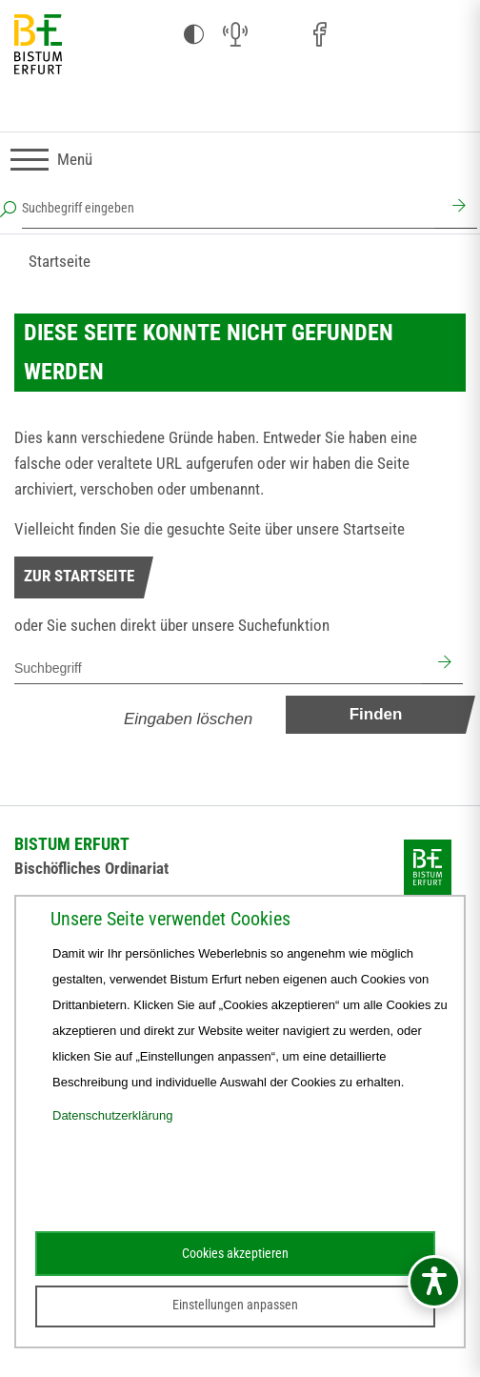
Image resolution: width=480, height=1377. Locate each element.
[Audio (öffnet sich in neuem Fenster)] (235, 35)
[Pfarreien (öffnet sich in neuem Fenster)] (361, 32)
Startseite (59, 261)
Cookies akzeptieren (235, 1253)
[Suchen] (456, 208)
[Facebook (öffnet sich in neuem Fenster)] (319, 35)
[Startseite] (38, 45)
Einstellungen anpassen (235, 1304)
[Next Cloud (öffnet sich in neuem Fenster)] (445, 35)
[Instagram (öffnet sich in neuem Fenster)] (277, 35)
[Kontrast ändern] (193, 35)
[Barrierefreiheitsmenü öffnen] (434, 1281)
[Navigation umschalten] (51, 159)
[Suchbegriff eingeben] (228, 208)
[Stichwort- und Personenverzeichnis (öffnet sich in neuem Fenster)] (403, 36)
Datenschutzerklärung (112, 1115)
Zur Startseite (79, 575)
